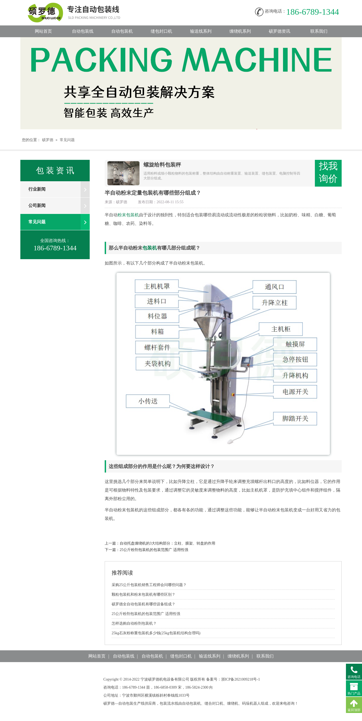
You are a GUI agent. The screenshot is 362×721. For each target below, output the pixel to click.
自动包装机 (122, 31)
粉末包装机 (128, 215)
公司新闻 (59, 206)
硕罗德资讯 (279, 31)
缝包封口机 (161, 31)
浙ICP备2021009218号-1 (240, 679)
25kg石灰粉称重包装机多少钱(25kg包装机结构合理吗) (156, 633)
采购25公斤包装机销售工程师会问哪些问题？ (149, 585)
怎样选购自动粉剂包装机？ (134, 623)
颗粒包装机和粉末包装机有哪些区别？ (143, 594)
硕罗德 (47, 140)
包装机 (149, 248)
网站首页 (43, 31)
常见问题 (67, 140)
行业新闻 (59, 189)
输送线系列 (201, 31)
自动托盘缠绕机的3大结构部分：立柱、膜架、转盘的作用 (167, 543)
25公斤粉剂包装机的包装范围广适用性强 (154, 550)
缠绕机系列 (240, 31)
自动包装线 (79, 5)
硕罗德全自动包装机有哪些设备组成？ (143, 604)
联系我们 (318, 31)
